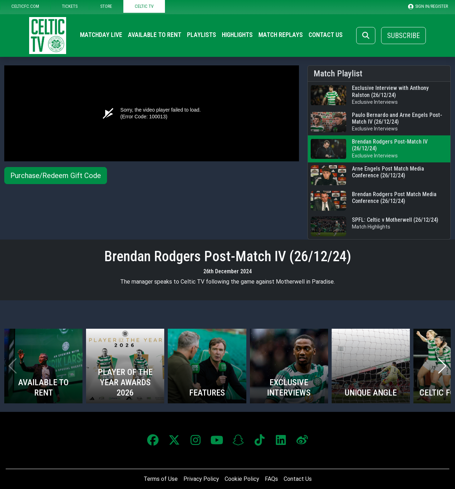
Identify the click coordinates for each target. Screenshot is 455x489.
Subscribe (403, 35)
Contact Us (326, 34)
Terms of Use (161, 478)
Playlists (201, 34)
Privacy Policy (201, 478)
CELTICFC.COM (25, 6)
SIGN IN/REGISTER (428, 6)
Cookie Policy (242, 478)
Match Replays (280, 34)
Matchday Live (101, 34)
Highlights (237, 34)
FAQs (271, 478)
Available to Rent (154, 34)
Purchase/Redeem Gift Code (55, 175)
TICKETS (69, 6)
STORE (106, 6)
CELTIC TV (144, 6)
